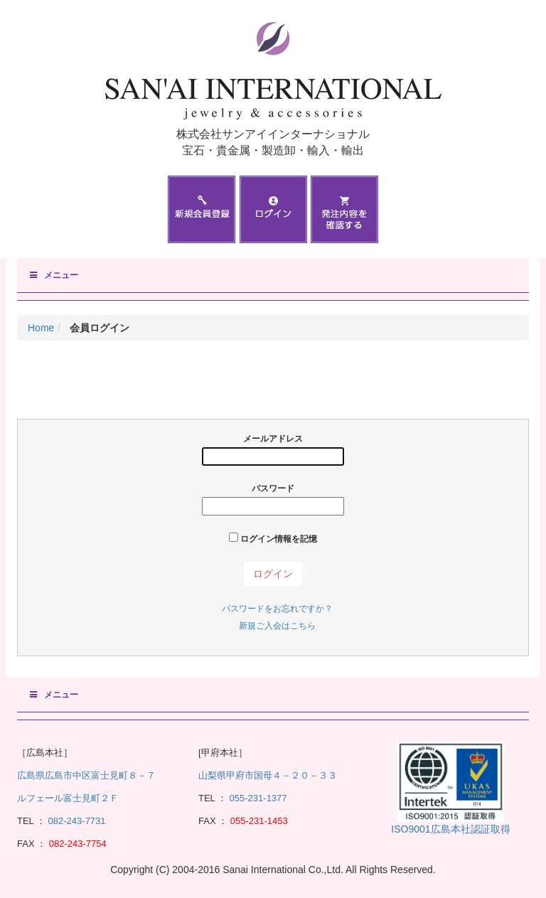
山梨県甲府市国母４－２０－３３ (267, 775)
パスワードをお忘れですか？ (277, 609)
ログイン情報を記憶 (273, 538)
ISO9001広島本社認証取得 (450, 829)
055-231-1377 (258, 798)
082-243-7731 (76, 821)
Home (41, 327)
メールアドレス (273, 450)
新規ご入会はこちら (277, 626)
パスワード (273, 499)
